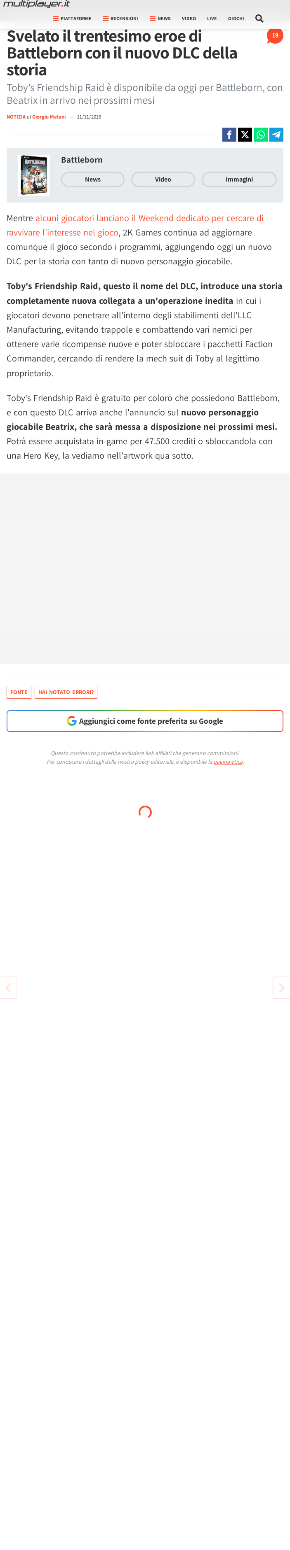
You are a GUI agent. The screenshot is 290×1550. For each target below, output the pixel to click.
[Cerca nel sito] (259, 18)
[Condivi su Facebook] (229, 135)
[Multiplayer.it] (36, 4)
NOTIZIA (16, 116)
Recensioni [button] (120, 18)
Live (212, 18)
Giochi (236, 18)
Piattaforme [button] (72, 18)
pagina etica (228, 761)
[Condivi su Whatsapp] (261, 135)
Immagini (239, 179)
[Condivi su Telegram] (276, 135)
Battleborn (82, 159)
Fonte (19, 692)
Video (189, 18)
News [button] (160, 18)
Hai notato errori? (66, 692)
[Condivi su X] (245, 135)
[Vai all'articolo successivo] (8, 987)
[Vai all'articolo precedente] (281, 987)
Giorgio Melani (49, 116)
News (93, 179)
